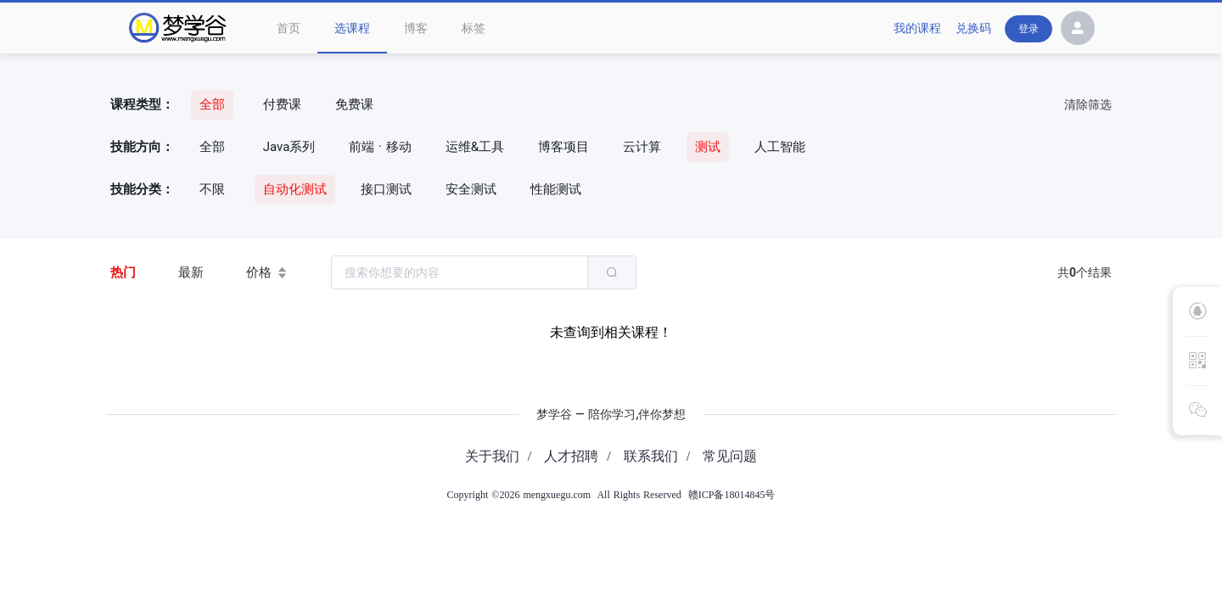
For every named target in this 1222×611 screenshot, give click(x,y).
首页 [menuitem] (288, 28)
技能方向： (142, 146)
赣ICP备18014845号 (732, 495)
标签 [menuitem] (473, 28)
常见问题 (730, 456)
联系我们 (651, 456)
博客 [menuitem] (416, 28)
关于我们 (492, 456)
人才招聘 (571, 456)
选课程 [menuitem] (352, 28)
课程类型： (142, 104)
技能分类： (142, 189)
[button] (1078, 30)
